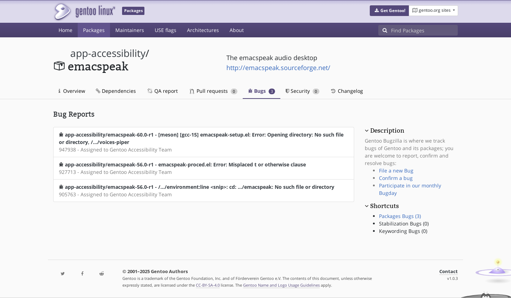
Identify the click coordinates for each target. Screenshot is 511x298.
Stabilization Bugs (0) (404, 223)
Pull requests (213, 90)
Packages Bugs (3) (400, 216)
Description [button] (387, 130)
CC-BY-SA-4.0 (208, 285)
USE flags (165, 30)
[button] (389, 10)
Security (302, 90)
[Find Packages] (424, 30)
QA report (162, 90)
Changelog (346, 90)
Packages (94, 30)
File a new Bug (396, 170)
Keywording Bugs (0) (403, 231)
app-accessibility (107, 53)
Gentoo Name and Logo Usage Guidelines (281, 285)
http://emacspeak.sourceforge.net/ (278, 67)
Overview (72, 90)
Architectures (203, 30)
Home (65, 30)
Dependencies (116, 90)
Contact (448, 271)
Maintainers (129, 30)
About (237, 30)
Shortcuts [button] (384, 205)
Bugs (261, 90)
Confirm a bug (396, 178)
